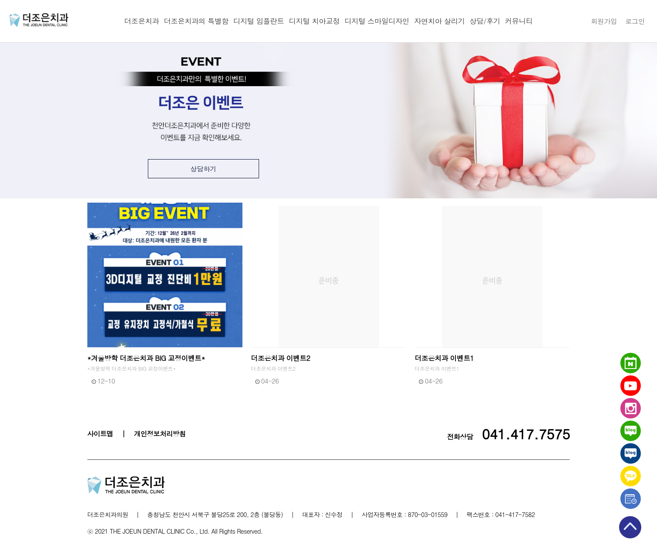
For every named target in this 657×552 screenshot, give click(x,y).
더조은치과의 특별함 (196, 21)
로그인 (635, 21)
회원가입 (604, 21)
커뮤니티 (519, 21)
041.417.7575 (526, 433)
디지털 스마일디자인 (377, 21)
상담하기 (203, 168)
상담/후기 (485, 21)
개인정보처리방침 (159, 433)
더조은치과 (141, 21)
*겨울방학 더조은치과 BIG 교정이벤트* (146, 358)
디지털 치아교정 (314, 21)
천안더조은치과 (38, 20)
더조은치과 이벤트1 (444, 358)
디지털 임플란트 (258, 21)
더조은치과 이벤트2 (280, 358)
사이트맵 (100, 433)
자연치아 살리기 (439, 21)
